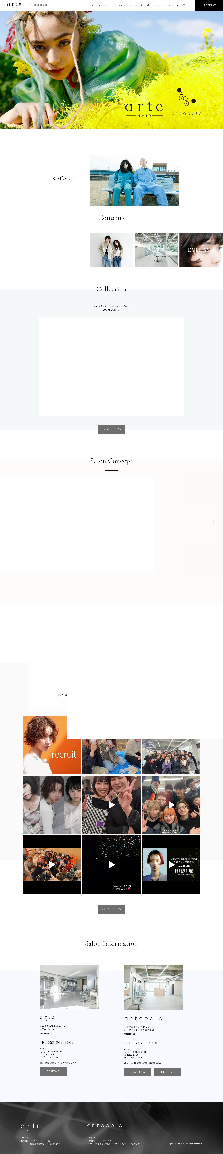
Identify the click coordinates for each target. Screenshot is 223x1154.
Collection (103, 5)
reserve (53, 1071)
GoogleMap (45, 1033)
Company (161, 5)
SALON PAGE (138, 1071)
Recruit (174, 5)
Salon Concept (120, 5)
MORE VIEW (111, 429)
